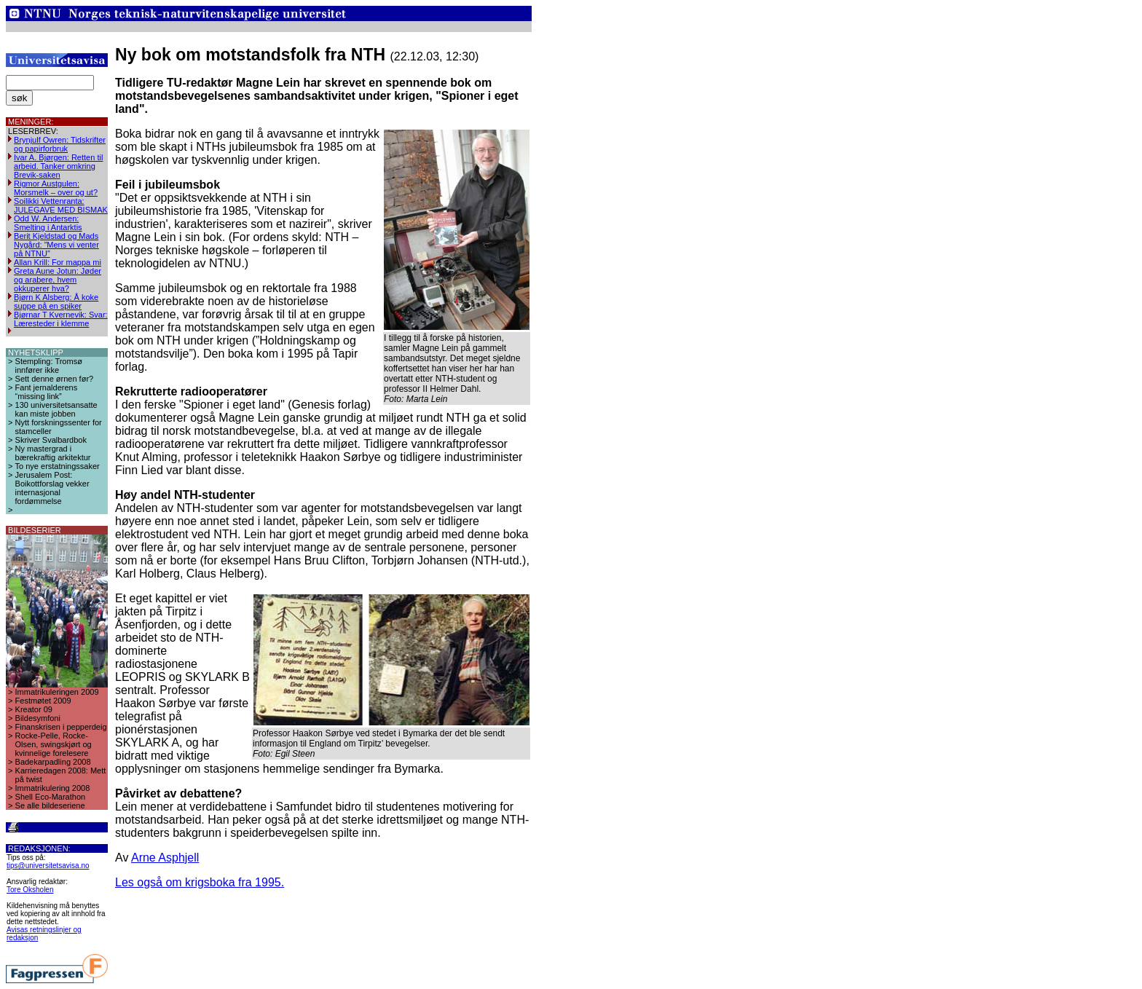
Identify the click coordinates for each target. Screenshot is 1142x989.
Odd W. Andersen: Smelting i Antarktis (48, 223)
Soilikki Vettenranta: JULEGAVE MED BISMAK (61, 205)
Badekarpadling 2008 (53, 761)
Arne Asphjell (165, 857)
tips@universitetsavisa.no (48, 866)
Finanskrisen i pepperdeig (61, 726)
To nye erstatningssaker (57, 466)
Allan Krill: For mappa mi (57, 262)
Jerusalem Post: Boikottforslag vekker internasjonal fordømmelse (52, 487)
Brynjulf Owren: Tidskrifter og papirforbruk (60, 144)
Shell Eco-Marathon (50, 796)
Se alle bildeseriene (50, 805)
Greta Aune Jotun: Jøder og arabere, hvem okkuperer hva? (57, 280)
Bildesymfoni (37, 718)
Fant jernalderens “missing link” (46, 392)
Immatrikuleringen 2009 (57, 691)
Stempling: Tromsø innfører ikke (48, 365)
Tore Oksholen (30, 890)
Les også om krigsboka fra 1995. (199, 882)
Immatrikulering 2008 (52, 788)
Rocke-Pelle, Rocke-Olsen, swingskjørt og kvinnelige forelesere (53, 744)
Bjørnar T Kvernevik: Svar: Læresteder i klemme (61, 319)
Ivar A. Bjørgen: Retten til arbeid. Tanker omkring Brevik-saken (58, 166)
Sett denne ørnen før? (54, 378)
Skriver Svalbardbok (51, 440)
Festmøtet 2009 (43, 700)
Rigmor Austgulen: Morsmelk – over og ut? (56, 188)
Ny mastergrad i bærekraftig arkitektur (53, 453)
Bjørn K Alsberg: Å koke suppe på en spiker (56, 301)
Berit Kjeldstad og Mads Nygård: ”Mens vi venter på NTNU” (56, 245)
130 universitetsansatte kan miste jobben (56, 409)
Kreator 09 (33, 709)
